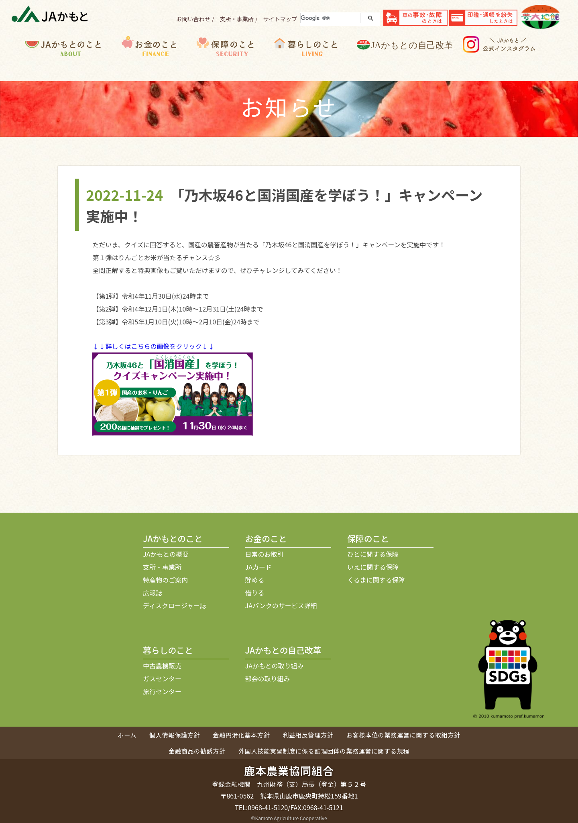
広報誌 (152, 592)
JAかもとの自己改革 (283, 650)
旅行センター (162, 691)
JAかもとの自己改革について (409, 59)
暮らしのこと (313, 59)
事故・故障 (415, 18)
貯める (255, 580)
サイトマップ (280, 19)
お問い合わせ (193, 19)
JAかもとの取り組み (274, 665)
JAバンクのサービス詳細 (281, 605)
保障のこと (233, 59)
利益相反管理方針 (308, 735)
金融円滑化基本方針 (241, 735)
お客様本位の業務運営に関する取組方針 (403, 735)
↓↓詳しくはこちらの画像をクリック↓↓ (153, 346)
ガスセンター (162, 678)
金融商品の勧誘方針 (197, 751)
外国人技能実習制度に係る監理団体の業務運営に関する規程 (323, 751)
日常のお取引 (264, 554)
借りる (255, 592)
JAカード (258, 567)
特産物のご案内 (165, 580)
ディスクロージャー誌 (174, 605)
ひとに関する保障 (373, 554)
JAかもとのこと (73, 59)
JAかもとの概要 (166, 554)
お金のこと (156, 59)
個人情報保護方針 (174, 735)
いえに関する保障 (373, 567)
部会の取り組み (267, 678)
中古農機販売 (162, 665)
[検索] (329, 18)
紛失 (483, 18)
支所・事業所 (236, 19)
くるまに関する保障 (376, 580)
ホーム (127, 735)
